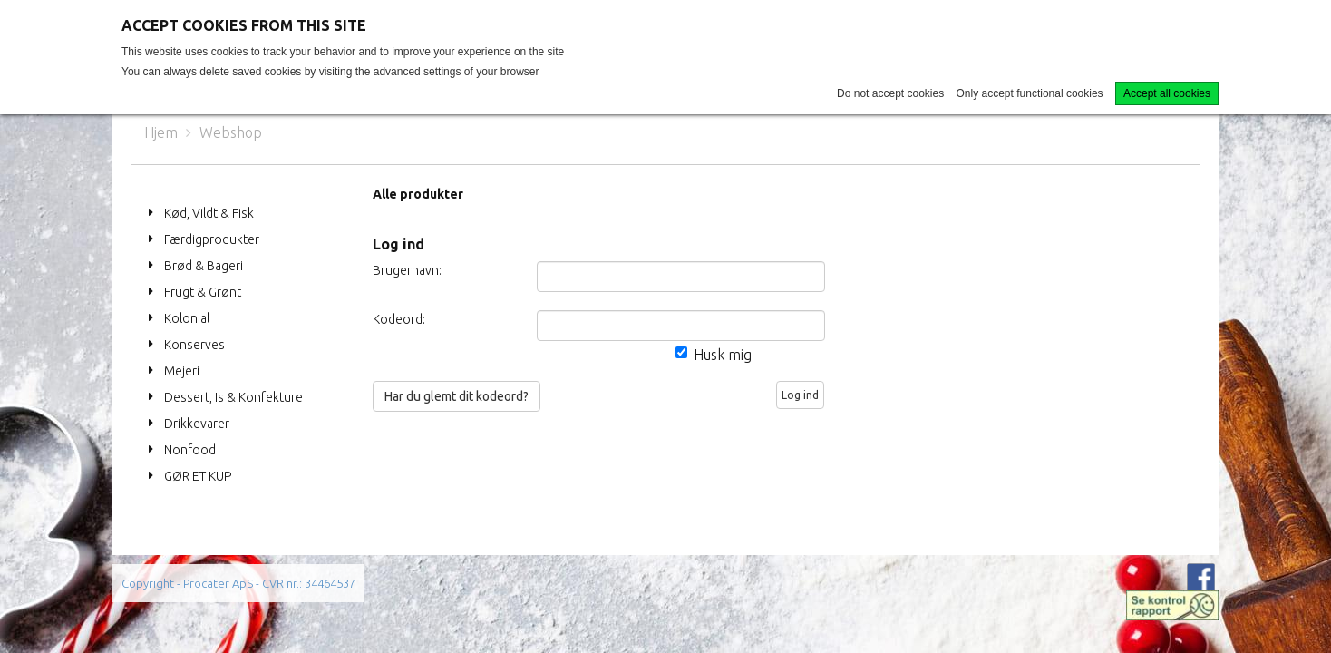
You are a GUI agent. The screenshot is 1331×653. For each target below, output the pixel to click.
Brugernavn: (407, 270)
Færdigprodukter (211, 239)
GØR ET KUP (197, 476)
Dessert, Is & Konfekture (233, 397)
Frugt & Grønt (202, 292)
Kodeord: (399, 319)
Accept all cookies (1166, 93)
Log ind (800, 395)
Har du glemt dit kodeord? (456, 396)
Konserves (194, 344)
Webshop (230, 132)
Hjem (161, 132)
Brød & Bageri (203, 265)
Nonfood (190, 450)
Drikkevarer (196, 423)
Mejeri (181, 371)
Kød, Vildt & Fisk (209, 213)
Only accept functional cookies (1030, 93)
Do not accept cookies (890, 93)
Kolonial (186, 318)
